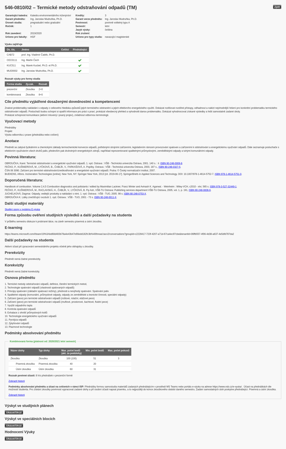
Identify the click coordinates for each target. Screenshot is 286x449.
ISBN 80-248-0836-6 (200, 190)
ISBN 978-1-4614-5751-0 (228, 174)
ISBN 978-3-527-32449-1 (223, 186)
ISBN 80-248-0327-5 (169, 167)
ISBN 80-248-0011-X (105, 197)
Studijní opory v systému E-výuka (22, 209)
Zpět (277, 6)
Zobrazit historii (17, 381)
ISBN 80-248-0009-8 (171, 163)
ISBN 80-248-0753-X (135, 193)
